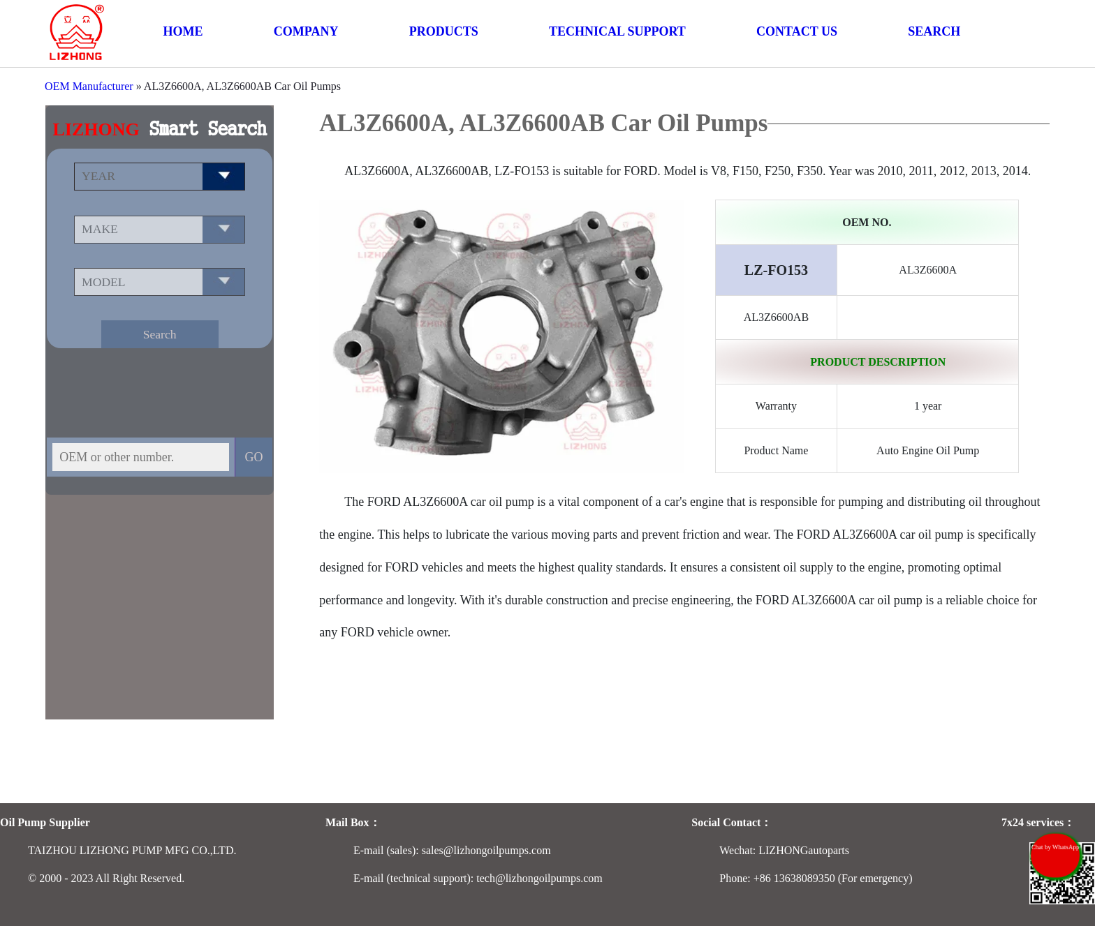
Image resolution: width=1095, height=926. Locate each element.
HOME (183, 31)
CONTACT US (796, 31)
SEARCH (934, 31)
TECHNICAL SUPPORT (617, 31)
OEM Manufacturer (89, 86)
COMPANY (306, 31)
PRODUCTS (443, 31)
